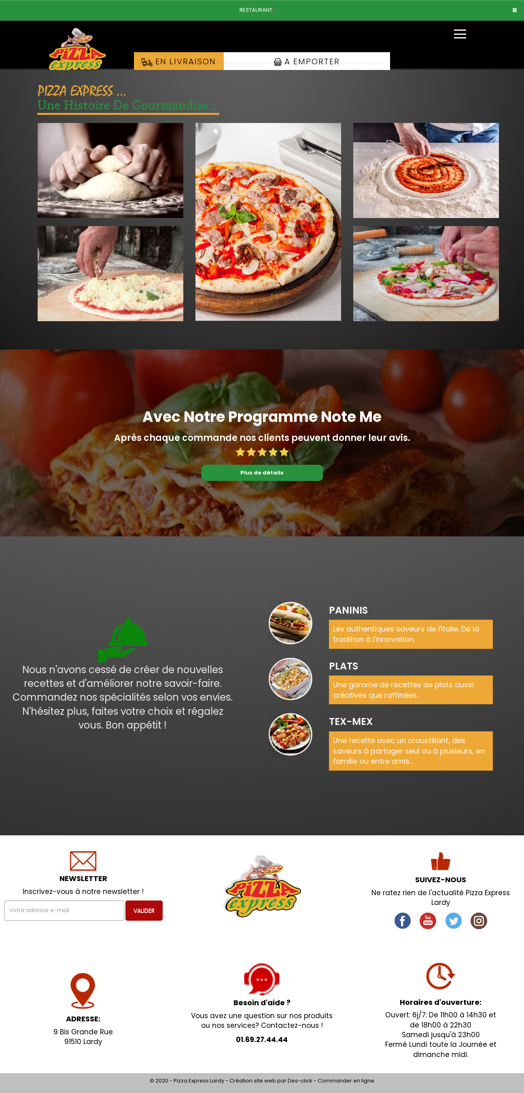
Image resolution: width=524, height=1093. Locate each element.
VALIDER (144, 911)
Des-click (300, 1081)
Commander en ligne (346, 1081)
